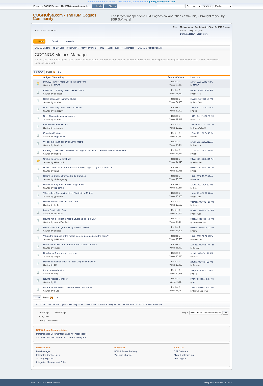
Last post (197, 77)
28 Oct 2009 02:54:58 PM (202, 236)
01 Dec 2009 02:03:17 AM (202, 210)
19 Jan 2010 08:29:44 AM (202, 193)
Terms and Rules (216, 382)
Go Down (38, 72)
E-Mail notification (52, 133)
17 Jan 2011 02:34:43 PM (202, 133)
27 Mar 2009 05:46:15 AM (202, 279)
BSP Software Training (125, 351)
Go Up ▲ (228, 382)
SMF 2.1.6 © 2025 (38, 382)
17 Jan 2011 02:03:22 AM (202, 142)
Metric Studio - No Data (55, 210)
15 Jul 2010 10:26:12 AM (202, 185)
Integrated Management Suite (51, 362)
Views (180, 77)
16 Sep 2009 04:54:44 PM (202, 245)
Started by (58, 77)
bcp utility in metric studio (55, 124)
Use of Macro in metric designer (59, 116)
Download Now (187, 34)
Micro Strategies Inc (184, 355)
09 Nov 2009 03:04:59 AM (202, 219)
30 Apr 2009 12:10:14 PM (202, 270)
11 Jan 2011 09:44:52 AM (202, 150)
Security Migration (45, 358)
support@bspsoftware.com (160, 1)
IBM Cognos (180, 358)
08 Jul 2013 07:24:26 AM (202, 90)
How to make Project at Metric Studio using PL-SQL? (69, 219)
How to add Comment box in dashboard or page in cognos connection (78, 167)
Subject (47, 77)
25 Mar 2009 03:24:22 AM (202, 287)
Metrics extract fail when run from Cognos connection (69, 261)
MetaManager (43, 351)
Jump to (185, 313)
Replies (172, 77)
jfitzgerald (59, 188)
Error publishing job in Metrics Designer (62, 107)
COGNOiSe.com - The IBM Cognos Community (64, 17)
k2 (55, 282)
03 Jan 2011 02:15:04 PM (202, 159)
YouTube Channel (123, 355)
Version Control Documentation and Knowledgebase (62, 337)
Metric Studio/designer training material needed (66, 227)
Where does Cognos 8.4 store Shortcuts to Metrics (68, 193)
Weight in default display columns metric (63, 142)
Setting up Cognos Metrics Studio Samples (64, 176)
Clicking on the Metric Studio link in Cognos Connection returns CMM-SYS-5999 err (84, 150)
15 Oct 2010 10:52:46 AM (202, 176)
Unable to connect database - (57, 159)
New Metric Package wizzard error (60, 253)
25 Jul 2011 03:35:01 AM (202, 99)
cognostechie (60, 136)
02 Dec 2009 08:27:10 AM (202, 202)
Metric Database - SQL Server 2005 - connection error (70, 244)
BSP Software (181, 351)
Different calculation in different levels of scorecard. (68, 287)
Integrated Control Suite (48, 355)
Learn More (202, 34)
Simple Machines (53, 382)
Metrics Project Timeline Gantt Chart (61, 201)
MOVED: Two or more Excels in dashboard (64, 82)
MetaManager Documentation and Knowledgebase (61, 334)
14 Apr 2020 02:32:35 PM (202, 82)
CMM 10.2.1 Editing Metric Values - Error (63, 90)
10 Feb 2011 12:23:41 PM (202, 125)
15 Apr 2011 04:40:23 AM (202, 107)
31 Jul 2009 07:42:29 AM (202, 253)
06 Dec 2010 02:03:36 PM (202, 167)
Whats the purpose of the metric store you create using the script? (76, 236)
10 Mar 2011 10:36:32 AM (202, 116)
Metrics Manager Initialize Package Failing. (64, 184)
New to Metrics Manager (55, 279)
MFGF (57, 85)
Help (206, 382)
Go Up (37, 297)
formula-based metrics (54, 270)
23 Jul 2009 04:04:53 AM (202, 262)
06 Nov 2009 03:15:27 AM (202, 227)
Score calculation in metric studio (59, 99)
